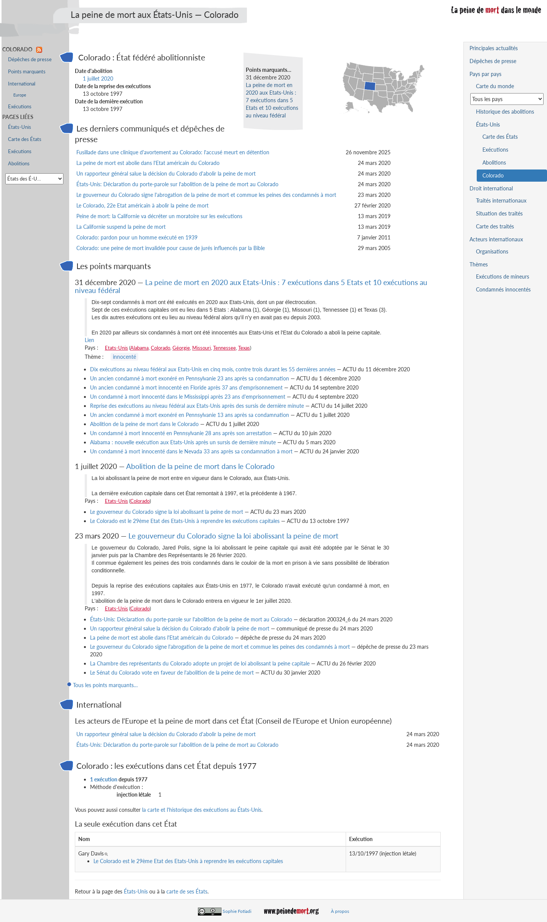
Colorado (160, 348)
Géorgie (181, 348)
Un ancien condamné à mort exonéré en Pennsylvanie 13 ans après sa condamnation (189, 415)
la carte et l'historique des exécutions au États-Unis (201, 809)
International (21, 84)
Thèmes (479, 264)
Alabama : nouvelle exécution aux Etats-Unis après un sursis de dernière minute (183, 442)
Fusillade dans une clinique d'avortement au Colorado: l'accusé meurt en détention (172, 152)
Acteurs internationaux (496, 239)
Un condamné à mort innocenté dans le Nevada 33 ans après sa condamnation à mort (192, 451)
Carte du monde (495, 86)
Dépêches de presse (30, 59)
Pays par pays (485, 74)
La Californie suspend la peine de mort (121, 226)
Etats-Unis (116, 348)
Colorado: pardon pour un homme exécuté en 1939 (137, 237)
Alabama (139, 348)
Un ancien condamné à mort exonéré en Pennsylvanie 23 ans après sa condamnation (189, 378)
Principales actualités (494, 48)
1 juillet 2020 (98, 78)
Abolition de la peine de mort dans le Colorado (144, 424)
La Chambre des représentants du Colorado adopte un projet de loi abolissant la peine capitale (200, 663)
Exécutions (20, 106)
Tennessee (224, 348)
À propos (340, 911)
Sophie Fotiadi (237, 911)
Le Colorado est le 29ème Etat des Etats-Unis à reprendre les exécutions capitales (185, 521)
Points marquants (27, 71)
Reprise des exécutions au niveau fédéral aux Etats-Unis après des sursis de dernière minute (197, 405)
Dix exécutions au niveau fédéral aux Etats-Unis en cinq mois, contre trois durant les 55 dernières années (212, 369)
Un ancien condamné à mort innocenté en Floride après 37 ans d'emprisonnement (186, 387)
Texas (244, 348)
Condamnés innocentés (503, 289)
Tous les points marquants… (105, 685)
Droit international (491, 188)
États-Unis (136, 891)
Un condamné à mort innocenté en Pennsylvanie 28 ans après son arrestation (181, 433)
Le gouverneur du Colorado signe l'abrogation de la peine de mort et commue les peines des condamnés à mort (206, 195)
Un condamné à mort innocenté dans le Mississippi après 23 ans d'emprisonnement (187, 396)
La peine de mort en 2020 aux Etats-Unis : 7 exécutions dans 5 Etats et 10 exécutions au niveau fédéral (272, 100)
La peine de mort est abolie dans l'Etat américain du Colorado (148, 163)
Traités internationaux (501, 200)
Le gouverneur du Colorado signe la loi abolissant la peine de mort (166, 512)
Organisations (492, 251)
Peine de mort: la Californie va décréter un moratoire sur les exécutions (159, 216)
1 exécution (103, 779)
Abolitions (19, 163)
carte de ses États (186, 891)
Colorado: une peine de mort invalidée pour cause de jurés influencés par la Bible (170, 248)
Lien (89, 340)
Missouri (201, 348)
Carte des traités (495, 226)
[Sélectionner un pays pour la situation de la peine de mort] (507, 99)
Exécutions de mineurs (502, 276)
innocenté (124, 356)
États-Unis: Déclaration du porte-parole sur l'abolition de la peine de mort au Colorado (177, 184)
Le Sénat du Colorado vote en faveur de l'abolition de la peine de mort (172, 672)
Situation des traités (499, 213)
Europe (19, 94)
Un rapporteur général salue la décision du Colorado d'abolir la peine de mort (166, 173)
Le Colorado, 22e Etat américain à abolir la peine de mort (142, 205)
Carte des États (24, 139)
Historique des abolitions (505, 111)
